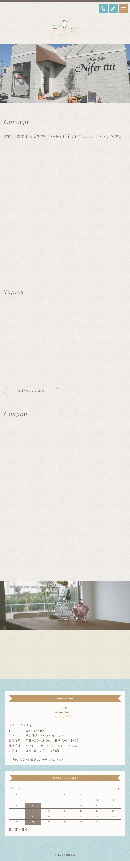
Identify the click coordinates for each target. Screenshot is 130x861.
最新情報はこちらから (31, 390)
